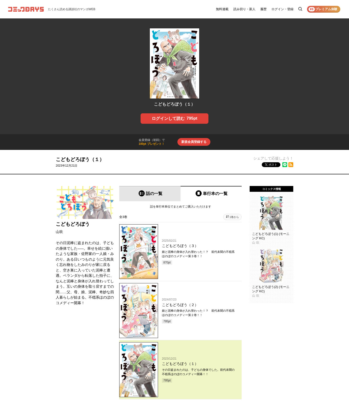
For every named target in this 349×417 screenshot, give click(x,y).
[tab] (150, 193)
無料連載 (222, 9)
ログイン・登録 (282, 9)
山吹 (59, 232)
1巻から (234, 217)
